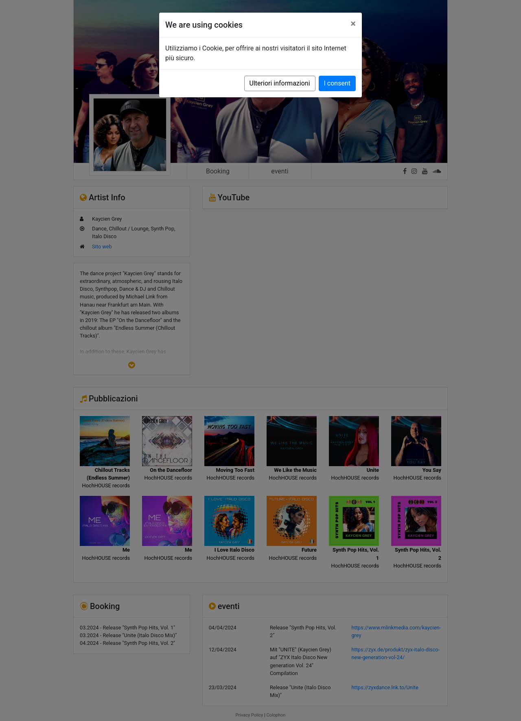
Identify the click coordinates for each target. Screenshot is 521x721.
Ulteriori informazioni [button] (280, 83)
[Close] (353, 24)
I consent (337, 83)
